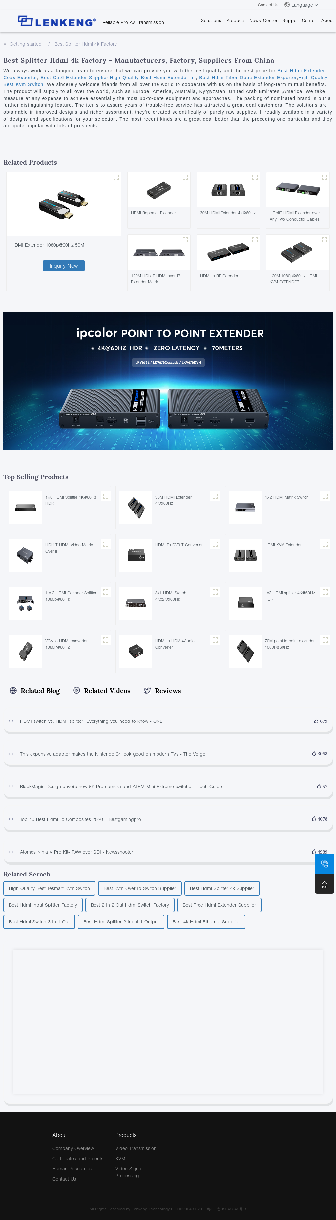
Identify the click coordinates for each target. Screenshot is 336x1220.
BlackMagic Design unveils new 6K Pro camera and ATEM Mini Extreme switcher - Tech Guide (121, 786)
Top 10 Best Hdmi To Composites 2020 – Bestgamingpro (80, 819)
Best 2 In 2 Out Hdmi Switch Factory (130, 905)
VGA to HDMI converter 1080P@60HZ (66, 644)
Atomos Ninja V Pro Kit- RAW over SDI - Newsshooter (76, 851)
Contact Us (268, 4)
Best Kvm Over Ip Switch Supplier (140, 888)
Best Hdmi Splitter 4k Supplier (222, 888)
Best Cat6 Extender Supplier (73, 77)
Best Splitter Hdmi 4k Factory (85, 44)
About (327, 20)
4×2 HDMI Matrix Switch (287, 497)
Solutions (211, 20)
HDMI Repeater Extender (153, 213)
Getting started (26, 44)
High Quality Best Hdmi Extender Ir (153, 77)
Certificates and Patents (77, 1158)
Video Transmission (136, 1148)
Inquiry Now (64, 265)
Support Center (299, 20)
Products (236, 20)
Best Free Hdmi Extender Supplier (219, 905)
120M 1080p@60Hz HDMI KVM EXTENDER (293, 278)
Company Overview (73, 1148)
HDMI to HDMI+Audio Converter (175, 644)
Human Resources (72, 1168)
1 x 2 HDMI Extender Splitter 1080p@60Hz (70, 596)
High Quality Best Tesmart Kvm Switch (49, 888)
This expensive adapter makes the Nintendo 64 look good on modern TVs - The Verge (112, 753)
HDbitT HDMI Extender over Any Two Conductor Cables (295, 216)
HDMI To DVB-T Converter (179, 545)
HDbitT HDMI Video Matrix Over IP (69, 548)
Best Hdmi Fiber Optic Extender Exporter (247, 77)
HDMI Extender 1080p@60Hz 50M (47, 245)
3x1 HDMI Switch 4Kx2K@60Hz (170, 596)
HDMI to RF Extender (219, 275)
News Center (263, 20)
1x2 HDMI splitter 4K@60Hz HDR (290, 596)
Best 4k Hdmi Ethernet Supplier (206, 921)
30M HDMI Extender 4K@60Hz (228, 213)
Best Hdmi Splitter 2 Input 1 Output (121, 921)
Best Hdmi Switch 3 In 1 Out (39, 921)
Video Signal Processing (129, 1172)
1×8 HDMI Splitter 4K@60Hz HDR (70, 500)
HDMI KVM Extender (283, 545)
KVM (120, 1158)
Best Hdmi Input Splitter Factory (43, 905)
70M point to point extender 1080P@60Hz (290, 644)
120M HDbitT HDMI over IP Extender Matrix (155, 278)
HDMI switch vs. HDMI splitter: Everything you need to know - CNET (92, 721)
